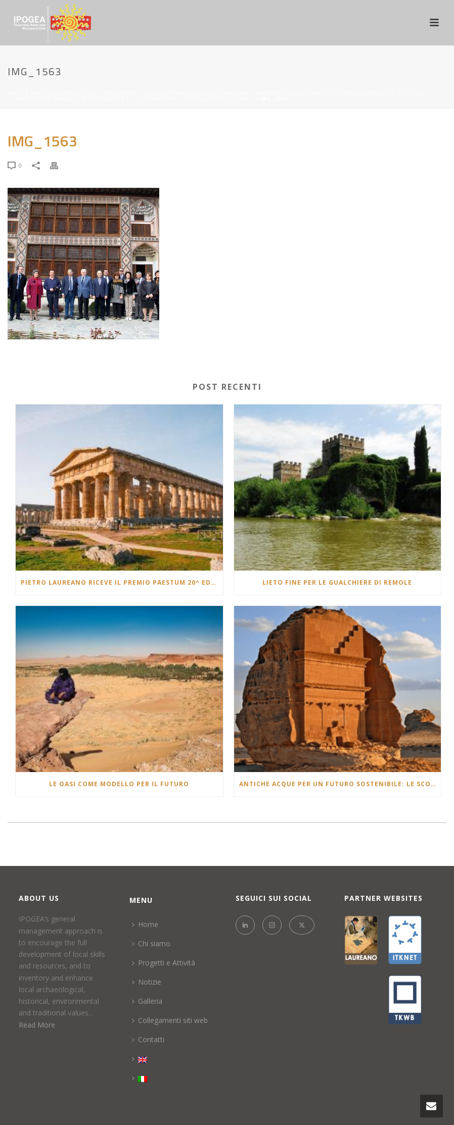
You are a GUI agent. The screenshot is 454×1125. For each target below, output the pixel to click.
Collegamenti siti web (170, 1020)
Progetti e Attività (163, 962)
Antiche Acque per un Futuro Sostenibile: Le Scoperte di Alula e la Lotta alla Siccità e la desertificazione (340, 784)
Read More (37, 1025)
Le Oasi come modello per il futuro (119, 784)
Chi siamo (151, 943)
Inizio (15, 93)
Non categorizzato (61, 93)
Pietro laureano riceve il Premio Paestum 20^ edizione (122, 582)
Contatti (148, 1039)
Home (145, 924)
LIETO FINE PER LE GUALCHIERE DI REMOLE (337, 582)
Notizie (146, 982)
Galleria (147, 1001)
